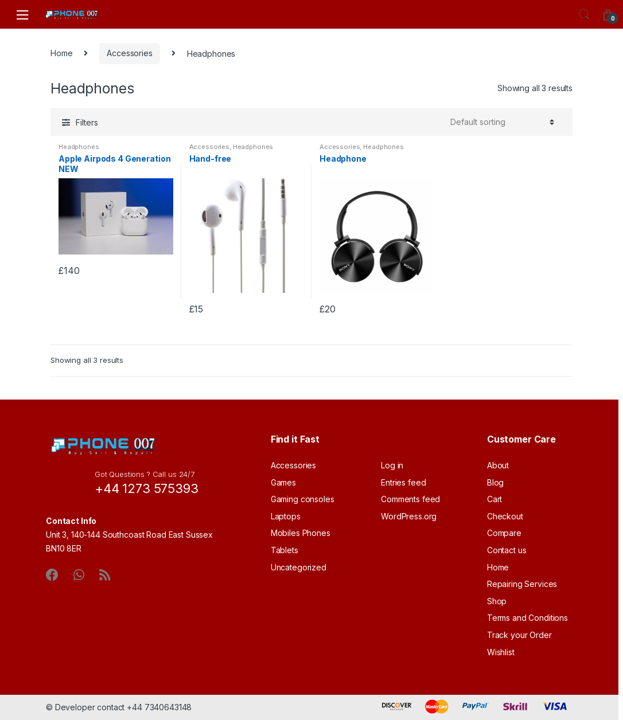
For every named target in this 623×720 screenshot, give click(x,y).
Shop (497, 601)
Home (61, 53)
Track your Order (519, 635)
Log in (392, 465)
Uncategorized (298, 567)
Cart (494, 499)
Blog (495, 482)
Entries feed (403, 482)
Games (283, 482)
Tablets (284, 550)
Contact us (507, 550)
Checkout (505, 516)
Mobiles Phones (300, 533)
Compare (504, 533)
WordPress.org (409, 516)
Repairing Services (522, 584)
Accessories (129, 53)
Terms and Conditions (527, 618)
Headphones (79, 147)
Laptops (286, 516)
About (498, 465)
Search (584, 14)
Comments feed (410, 499)
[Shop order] (502, 122)
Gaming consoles (302, 499)
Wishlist (501, 652)
